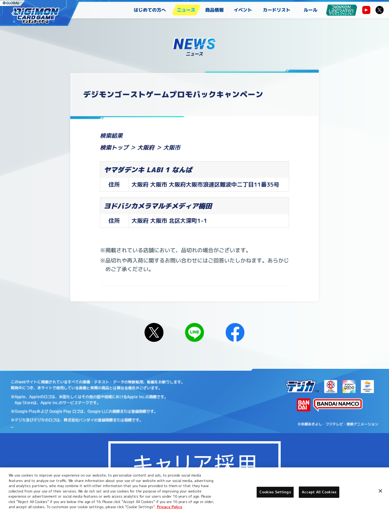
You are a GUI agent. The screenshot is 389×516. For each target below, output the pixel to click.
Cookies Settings (84, 458)
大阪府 (145, 147)
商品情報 (214, 10)
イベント (243, 10)
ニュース (186, 10)
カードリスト (276, 10)
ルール (310, 10)
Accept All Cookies (319, 492)
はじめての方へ (150, 10)
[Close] (380, 491)
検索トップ (114, 147)
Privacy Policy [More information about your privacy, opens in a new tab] (169, 506)
